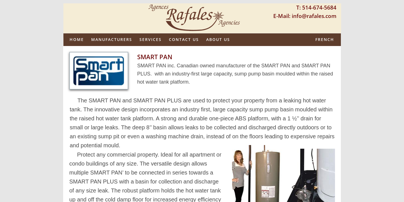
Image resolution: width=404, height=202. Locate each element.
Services (150, 39)
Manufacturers (111, 39)
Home (77, 39)
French (324, 39)
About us (218, 39)
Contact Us (184, 39)
